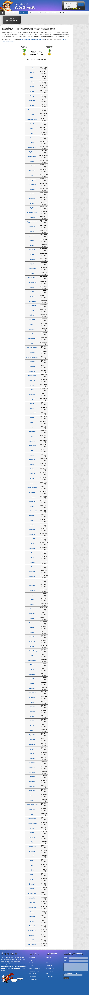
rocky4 (32, 874)
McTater (32, 665)
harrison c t (32, 497)
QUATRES (44, 598)
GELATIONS (43, 482)
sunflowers (32, 767)
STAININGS (43, 617)
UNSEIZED (43, 281)
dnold (32, 385)
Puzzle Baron (6, 957)
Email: (65, 960)
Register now (74, 8)
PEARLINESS (44, 151)
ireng (32, 543)
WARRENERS (44, 566)
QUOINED (44, 748)
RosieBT (32, 632)
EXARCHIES (43, 132)
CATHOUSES (43, 500)
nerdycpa (32, 781)
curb (32, 436)
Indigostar (32, 641)
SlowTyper (32, 902)
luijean (32, 82)
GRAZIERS (43, 314)
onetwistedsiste (32, 212)
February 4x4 (50, 968)
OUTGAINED (43, 440)
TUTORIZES (43, 113)
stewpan (32, 259)
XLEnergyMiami (32, 823)
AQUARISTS (43, 85)
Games (54, 12)
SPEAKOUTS (43, 295)
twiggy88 (32, 399)
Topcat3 (32, 124)
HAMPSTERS (43, 496)
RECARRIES (43, 547)
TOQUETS (44, 374)
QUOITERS (43, 197)
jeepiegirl (32, 884)
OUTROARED (44, 388)
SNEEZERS (43, 286)
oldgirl (32, 730)
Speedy (32, 716)
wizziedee (32, 898)
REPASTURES (43, 155)
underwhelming (32, 651)
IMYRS (32, 879)
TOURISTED (43, 458)
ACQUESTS (43, 272)
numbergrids (4, 964)
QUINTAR (43, 514)
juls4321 (32, 679)
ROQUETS (44, 659)
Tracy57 (32, 683)
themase (32, 739)
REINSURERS (44, 141)
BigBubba (32, 152)
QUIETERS (43, 230)
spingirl (32, 842)
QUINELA (43, 370)
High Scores (23, 12)
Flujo (32, 389)
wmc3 (32, 627)
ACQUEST (44, 762)
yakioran (32, 236)
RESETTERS (43, 435)
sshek (32, 604)
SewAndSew (32, 278)
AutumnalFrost (32, 282)
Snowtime (32, 916)
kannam (32, 254)
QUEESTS (44, 645)
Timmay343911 (32, 306)
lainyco (32, 595)
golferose (32, 459)
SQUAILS (43, 785)
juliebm (32, 422)
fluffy (32, 669)
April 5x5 (49, 960)
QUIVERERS (43, 104)
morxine (32, 194)
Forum (47, 12)
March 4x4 (49, 963)
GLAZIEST (44, 319)
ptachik (32, 940)
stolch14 (32, 711)
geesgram (32, 366)
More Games (33, 976)
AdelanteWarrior (32, 347)
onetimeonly (32, 893)
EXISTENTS (43, 202)
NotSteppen (32, 96)
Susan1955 (32, 851)
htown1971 (32, 539)
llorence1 (32, 926)
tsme (32, 581)
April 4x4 (49, 957)
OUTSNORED (44, 542)
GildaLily (32, 585)
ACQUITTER (43, 109)
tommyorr (32, 688)
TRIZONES (43, 323)
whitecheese (32, 660)
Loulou (32, 114)
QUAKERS (44, 328)
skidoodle (32, 790)
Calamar (32, 166)
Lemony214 (32, 501)
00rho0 (32, 138)
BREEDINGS (43, 421)
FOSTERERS (43, 552)
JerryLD (32, 296)
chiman (32, 128)
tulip (32, 814)
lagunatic (32, 735)
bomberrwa (32, 553)
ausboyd (32, 473)
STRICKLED (43, 277)
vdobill (32, 105)
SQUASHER (43, 221)
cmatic (32, 245)
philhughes (32, 637)
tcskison (32, 567)
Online (40, 12)
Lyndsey (32, 231)
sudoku (21, 964)
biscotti (32, 287)
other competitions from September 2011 (32, 39)
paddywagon (32, 338)
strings (32, 203)
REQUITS (43, 356)
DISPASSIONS (43, 81)
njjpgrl (32, 264)
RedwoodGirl (32, 818)
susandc (32, 361)
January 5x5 (50, 976)
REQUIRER (43, 225)
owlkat (32, 525)
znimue (32, 865)
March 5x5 (49, 965)
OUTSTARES (43, 584)
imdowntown (32, 944)
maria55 (32, 856)
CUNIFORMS (43, 407)
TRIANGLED (43, 608)
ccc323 (32, 464)
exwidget (32, 319)
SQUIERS (43, 701)
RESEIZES (44, 300)
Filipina (32, 702)
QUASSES (44, 528)
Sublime (32, 520)
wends (32, 455)
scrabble (32, 483)
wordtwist (11, 964)
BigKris (32, 208)
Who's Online (33, 963)
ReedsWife (32, 170)
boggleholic (32, 846)
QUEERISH (43, 253)
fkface (32, 408)
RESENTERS (43, 519)
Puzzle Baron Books (35, 968)
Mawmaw (32, 198)
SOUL (32, 795)
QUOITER (44, 892)
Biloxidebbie (32, 375)
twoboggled (32, 268)
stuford (32, 800)
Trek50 (32, 417)
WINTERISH (43, 468)
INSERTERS (43, 491)
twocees (32, 352)
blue (32, 655)
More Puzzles (63, 12)
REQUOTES (43, 211)
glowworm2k (32, 147)
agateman (32, 441)
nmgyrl (32, 91)
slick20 (32, 240)
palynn (32, 310)
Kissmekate (32, 184)
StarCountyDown (32, 487)
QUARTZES (43, 67)
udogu (32, 142)
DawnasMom (32, 110)
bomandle (32, 529)
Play (9, 12)
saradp (32, 403)
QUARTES (44, 379)
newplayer (32, 571)
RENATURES (43, 472)
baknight (32, 534)
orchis (32, 86)
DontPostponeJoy (32, 804)
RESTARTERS (43, 137)
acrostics (3, 963)
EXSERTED (43, 505)
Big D (32, 753)
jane (32, 343)
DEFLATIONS (43, 183)
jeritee (32, 888)
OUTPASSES (43, 384)
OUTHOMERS (44, 575)
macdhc (32, 721)
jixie (32, 175)
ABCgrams (32, 772)
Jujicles (32, 870)
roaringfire (32, 613)
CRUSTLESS (43, 510)
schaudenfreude (32, 119)
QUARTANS (43, 239)
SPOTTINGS (43, 463)
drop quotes (18, 963)
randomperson (32, 180)
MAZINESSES (44, 71)
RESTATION (43, 556)
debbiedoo (32, 515)
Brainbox (32, 623)
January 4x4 (50, 974)
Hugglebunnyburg (32, 222)
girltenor (32, 478)
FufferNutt (32, 250)
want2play (32, 646)
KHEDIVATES (43, 123)
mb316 (32, 832)
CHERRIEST (43, 561)
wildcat (32, 161)
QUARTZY (44, 118)
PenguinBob (32, 156)
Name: (65, 957)
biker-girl (32, 697)
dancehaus (32, 576)
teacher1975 (32, 413)
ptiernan (32, 189)
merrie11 (32, 762)
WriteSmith (32, 371)
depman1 (32, 492)
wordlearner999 (32, 511)
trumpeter (32, 329)
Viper (32, 133)
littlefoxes (32, 776)
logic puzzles (10, 963)
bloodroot (32, 837)
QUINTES (43, 347)
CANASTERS (43, 351)
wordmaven (32, 431)
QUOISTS (43, 538)
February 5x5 (50, 971)
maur (32, 599)
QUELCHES (43, 258)
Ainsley (32, 921)
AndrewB (32, 935)
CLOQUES (44, 766)
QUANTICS (43, 235)
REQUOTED (43, 207)
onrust (32, 557)
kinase (32, 273)
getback (32, 506)
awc (32, 333)
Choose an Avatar (34, 971)
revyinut (32, 707)
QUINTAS (43, 426)
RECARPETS (43, 622)
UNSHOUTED (44, 603)
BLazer (32, 912)
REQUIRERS (43, 95)
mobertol (32, 394)
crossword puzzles (6, 966)
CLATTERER (43, 398)
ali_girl (32, 725)
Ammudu (32, 809)
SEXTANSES (43, 165)
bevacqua (32, 380)
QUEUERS (44, 687)
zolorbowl (32, 100)
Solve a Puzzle (33, 957)
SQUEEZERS (43, 291)
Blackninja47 (32, 930)
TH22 (32, 450)
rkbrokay (32, 786)
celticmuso (32, 217)
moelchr (32, 828)
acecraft (32, 758)
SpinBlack (32, 674)
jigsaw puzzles (16, 961)
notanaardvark (32, 445)
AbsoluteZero (32, 301)
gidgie (32, 749)
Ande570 (32, 548)
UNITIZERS (43, 127)
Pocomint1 (32, 562)
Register (32, 12)
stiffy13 (32, 324)
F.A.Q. (15, 12)
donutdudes (32, 907)
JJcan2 (32, 77)
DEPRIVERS (43, 589)
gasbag (32, 860)
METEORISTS (44, 174)
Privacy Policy (33, 979)
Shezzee (32, 609)
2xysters (32, 68)
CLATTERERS (44, 146)
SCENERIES (43, 417)
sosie (32, 618)
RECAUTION (43, 533)
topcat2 (32, 72)
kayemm (32, 590)
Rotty (32, 427)
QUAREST (44, 808)
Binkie (32, 469)
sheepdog (32, 226)
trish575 (32, 292)
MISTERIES (43, 444)
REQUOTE (44, 696)
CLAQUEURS (43, 90)
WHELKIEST (43, 309)
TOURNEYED (44, 431)
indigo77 (32, 315)
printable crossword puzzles (13, 968)
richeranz (32, 744)
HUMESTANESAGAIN (32, 357)
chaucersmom (32, 693)
